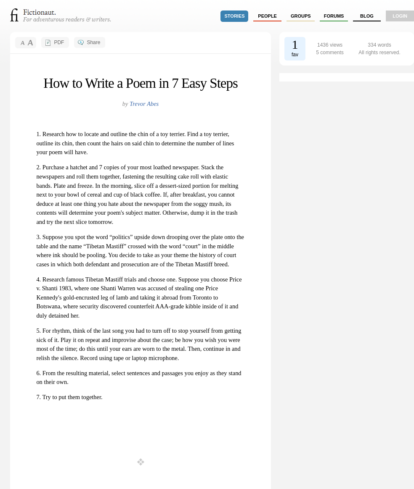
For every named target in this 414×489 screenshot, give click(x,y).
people (267, 15)
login (400, 15)
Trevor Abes (144, 103)
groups (301, 15)
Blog (367, 15)
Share (93, 42)
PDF (59, 42)
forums (334, 15)
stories (235, 15)
